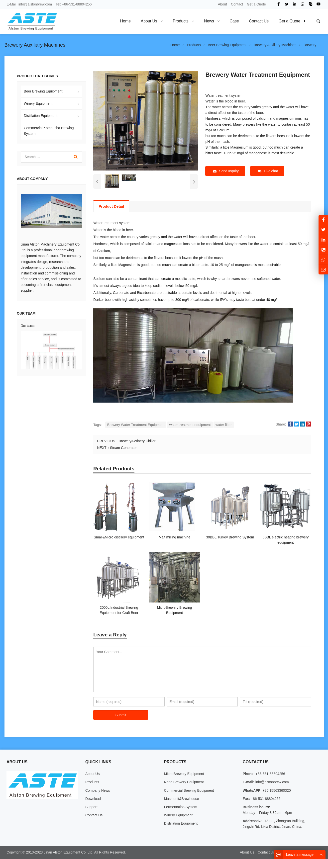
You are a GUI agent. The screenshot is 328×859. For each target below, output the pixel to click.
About (222, 4)
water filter (224, 425)
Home (125, 21)
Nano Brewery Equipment (184, 782)
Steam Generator (123, 448)
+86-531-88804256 (77, 4)
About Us (92, 774)
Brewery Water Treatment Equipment (136, 425)
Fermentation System (180, 807)
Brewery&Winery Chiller (137, 441)
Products (92, 782)
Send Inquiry (226, 171)
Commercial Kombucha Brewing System (49, 131)
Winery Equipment (38, 103)
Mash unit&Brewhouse (181, 799)
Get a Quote (256, 4)
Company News (97, 790)
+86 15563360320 (276, 790)
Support (91, 807)
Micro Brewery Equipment (184, 774)
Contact (237, 4)
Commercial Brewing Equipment (189, 790)
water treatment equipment (190, 425)
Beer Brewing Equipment (43, 91)
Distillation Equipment (41, 116)
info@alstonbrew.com (35, 4)
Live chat (268, 171)
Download (93, 799)
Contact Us (94, 815)
